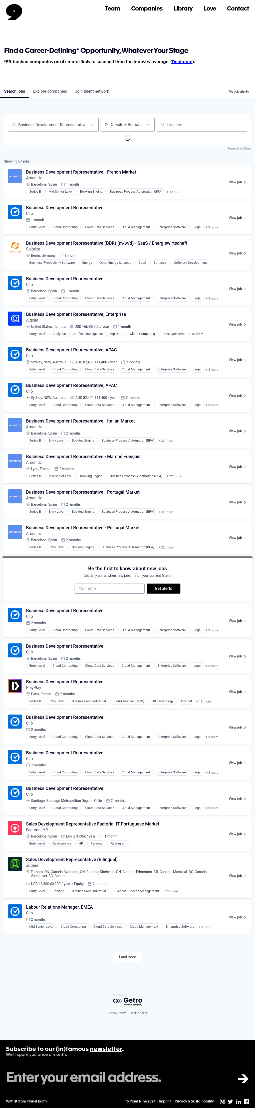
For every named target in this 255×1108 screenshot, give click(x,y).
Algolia (32, 320)
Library (182, 9)
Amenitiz (34, 178)
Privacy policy (116, 1013)
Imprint (165, 1101)
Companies (146, 9)
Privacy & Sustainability (194, 1101)
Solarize (33, 249)
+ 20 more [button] (170, 891)
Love (209, 9)
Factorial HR (37, 829)
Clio (29, 213)
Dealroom (182, 62)
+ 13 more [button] (203, 701)
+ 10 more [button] (196, 334)
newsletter (106, 1049)
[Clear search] (92, 124)
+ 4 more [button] (204, 927)
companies (50, 91)
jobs (14, 91)
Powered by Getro (239, 148)
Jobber (32, 865)
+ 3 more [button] (212, 227)
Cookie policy (138, 1013)
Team (112, 9)
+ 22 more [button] (174, 192)
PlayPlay (33, 687)
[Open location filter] (240, 124)
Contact (238, 9)
